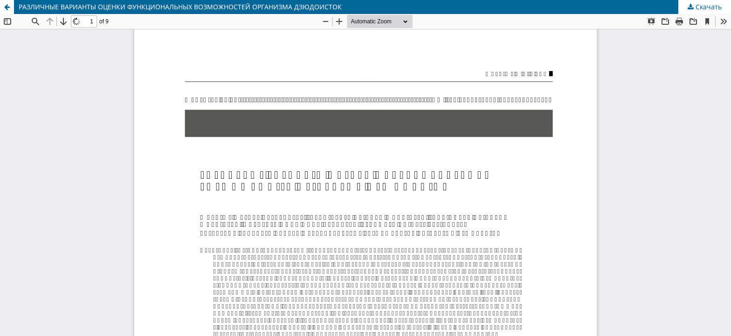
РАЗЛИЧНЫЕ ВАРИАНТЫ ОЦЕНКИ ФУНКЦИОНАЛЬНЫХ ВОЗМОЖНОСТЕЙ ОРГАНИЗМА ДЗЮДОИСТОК (180, 6)
